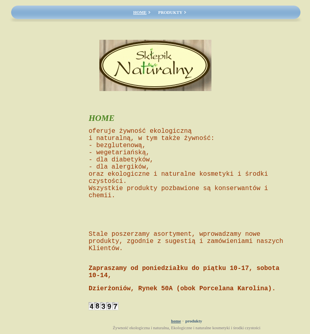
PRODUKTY (170, 12)
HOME (140, 12)
